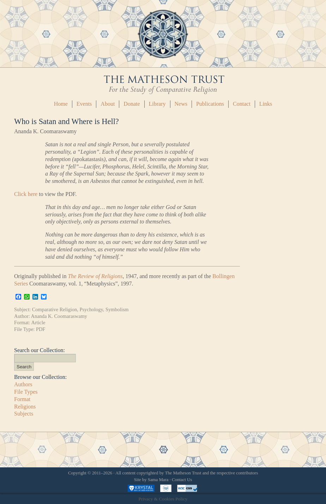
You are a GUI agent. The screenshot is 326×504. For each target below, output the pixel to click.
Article (38, 322)
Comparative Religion (54, 309)
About (108, 104)
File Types (26, 392)
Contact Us (182, 479)
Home (61, 104)
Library (157, 104)
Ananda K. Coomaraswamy (59, 316)
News (181, 104)
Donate (131, 104)
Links (265, 104)
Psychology (91, 309)
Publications (210, 104)
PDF (40, 329)
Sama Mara (158, 479)
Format (22, 399)
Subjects (23, 414)
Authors (23, 384)
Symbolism (117, 309)
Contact (241, 104)
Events (84, 104)
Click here (25, 194)
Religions (25, 407)
